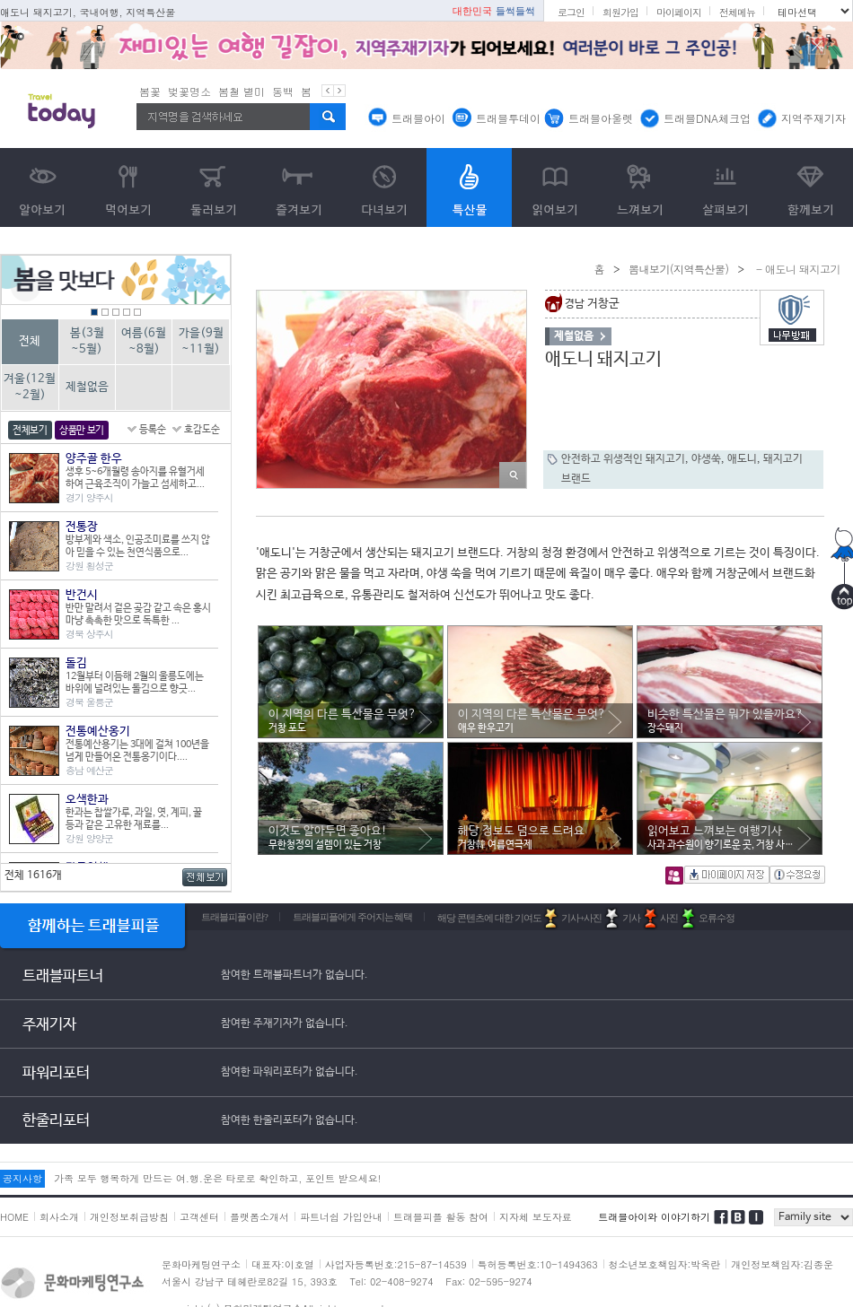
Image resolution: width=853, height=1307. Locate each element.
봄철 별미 (241, 91)
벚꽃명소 (189, 91)
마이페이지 (678, 12)
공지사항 (22, 1178)
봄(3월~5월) (87, 341)
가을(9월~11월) (201, 341)
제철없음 (87, 387)
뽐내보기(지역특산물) (679, 268)
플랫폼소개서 (259, 1217)
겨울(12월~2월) (30, 387)
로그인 (571, 12)
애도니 (742, 459)
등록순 (152, 429)
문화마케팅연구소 (201, 1264)
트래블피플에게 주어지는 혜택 (353, 916)
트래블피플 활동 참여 (440, 1217)
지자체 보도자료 (535, 1217)
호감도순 (202, 429)
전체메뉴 (737, 12)
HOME (14, 1217)
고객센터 (199, 1217)
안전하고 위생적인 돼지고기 (623, 459)
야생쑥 (706, 459)
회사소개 (59, 1217)
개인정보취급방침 (129, 1217)
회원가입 (620, 12)
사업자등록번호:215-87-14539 (396, 1264)
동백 (283, 91)
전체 (29, 341)
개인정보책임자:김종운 (782, 1264)
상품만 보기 (81, 430)
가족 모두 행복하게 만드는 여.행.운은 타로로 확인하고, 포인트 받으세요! (217, 1178)
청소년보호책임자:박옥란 (665, 1264)
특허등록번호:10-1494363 (538, 1264)
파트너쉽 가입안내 (341, 1217)
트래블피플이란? (234, 916)
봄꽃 (150, 91)
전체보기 (30, 430)
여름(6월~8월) (143, 341)
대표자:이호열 (282, 1264)
